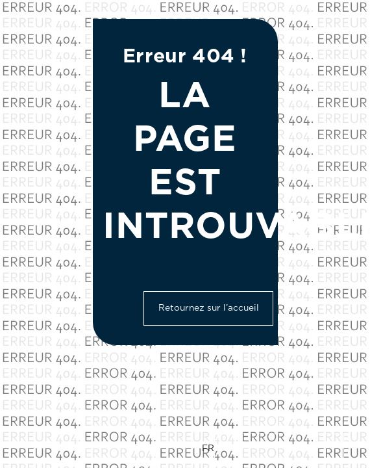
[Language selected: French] (273, 448)
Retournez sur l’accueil (208, 308)
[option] (279, 448)
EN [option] (231, 447)
